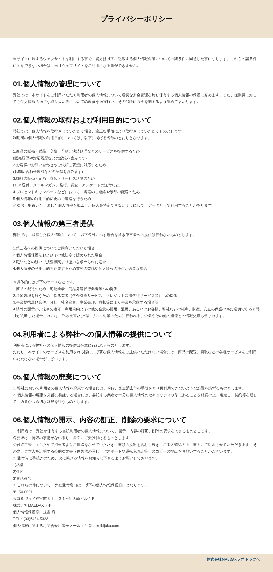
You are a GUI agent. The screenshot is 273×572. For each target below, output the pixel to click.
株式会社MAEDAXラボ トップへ (233, 559)
